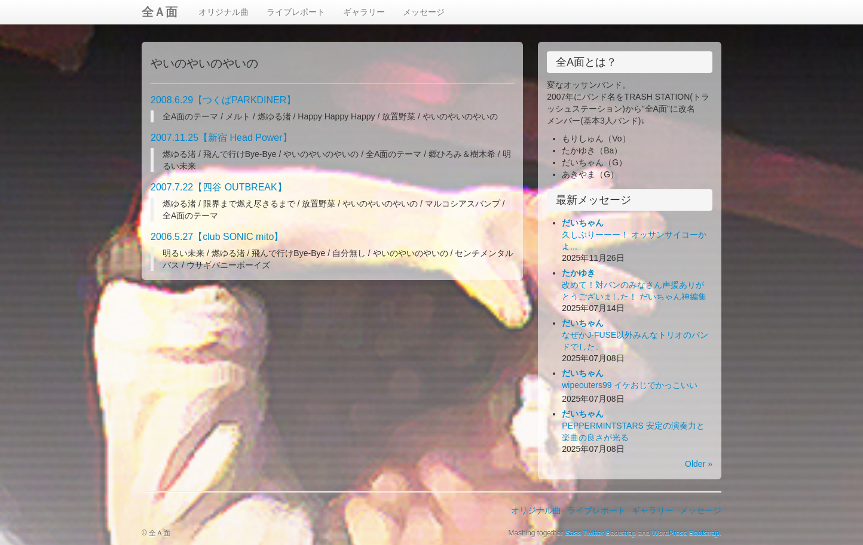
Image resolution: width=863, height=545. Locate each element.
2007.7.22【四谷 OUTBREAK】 (219, 187)
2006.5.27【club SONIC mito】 (217, 237)
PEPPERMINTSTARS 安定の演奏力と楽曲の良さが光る (633, 425)
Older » (698, 464)
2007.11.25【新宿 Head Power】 (221, 138)
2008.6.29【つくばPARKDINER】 (223, 100)
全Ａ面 (160, 12)
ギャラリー (364, 12)
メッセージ (424, 12)
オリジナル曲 (223, 12)
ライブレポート (296, 12)
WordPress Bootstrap (686, 533)
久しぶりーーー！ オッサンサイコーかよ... (634, 234)
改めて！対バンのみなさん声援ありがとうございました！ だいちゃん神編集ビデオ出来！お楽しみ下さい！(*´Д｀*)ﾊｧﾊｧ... (637, 296)
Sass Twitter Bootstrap (600, 533)
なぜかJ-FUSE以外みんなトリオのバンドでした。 (635, 335)
